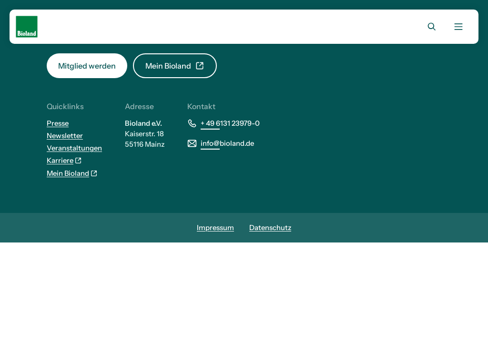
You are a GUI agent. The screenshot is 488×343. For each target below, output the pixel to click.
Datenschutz (270, 227)
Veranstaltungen (74, 148)
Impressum (215, 227)
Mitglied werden (87, 66)
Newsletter (65, 135)
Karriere (64, 160)
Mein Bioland (174, 66)
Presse (58, 123)
